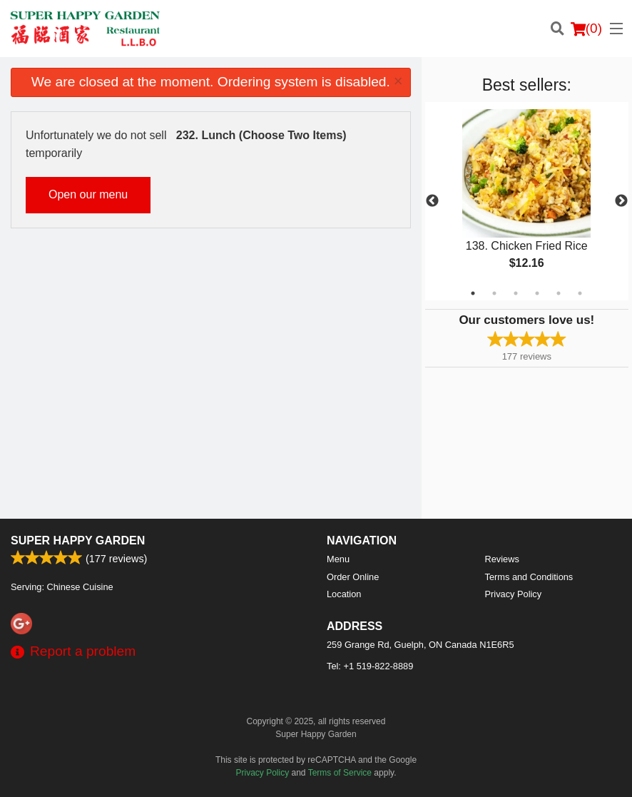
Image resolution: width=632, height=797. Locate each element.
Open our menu (88, 194)
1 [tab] (473, 293)
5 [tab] (558, 293)
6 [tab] (580, 293)
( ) (586, 28)
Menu (338, 559)
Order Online (353, 577)
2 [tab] (494, 293)
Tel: (370, 666)
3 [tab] (516, 293)
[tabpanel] (527, 201)
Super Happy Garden (78, 540)
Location (344, 594)
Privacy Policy (513, 594)
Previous (432, 201)
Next (621, 201)
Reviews (502, 559)
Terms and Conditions (529, 577)
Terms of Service (340, 773)
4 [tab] (537, 293)
